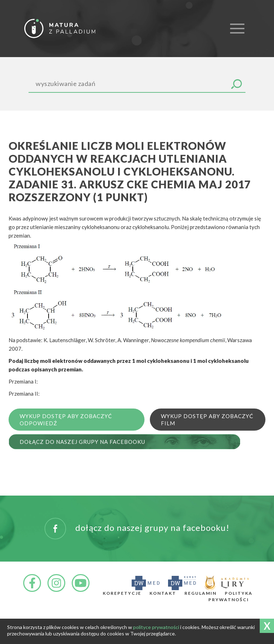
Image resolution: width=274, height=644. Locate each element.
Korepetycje (122, 593)
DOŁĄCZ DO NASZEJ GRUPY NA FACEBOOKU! (137, 528)
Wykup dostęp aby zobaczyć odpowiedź (66, 419)
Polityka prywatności (230, 596)
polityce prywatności (156, 627)
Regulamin (200, 593)
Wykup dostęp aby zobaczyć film (207, 419)
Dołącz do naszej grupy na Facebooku (82, 441)
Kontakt (162, 593)
